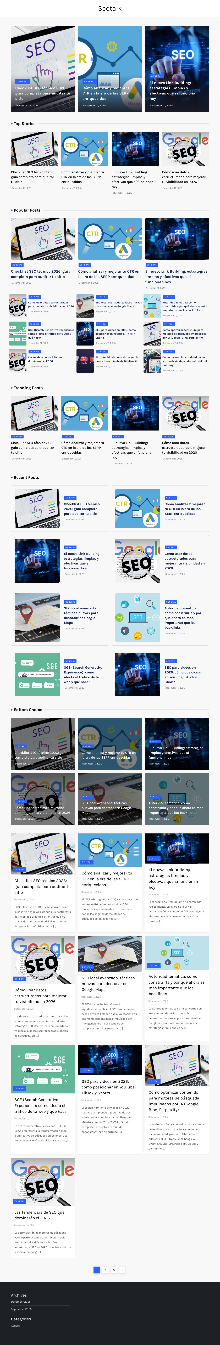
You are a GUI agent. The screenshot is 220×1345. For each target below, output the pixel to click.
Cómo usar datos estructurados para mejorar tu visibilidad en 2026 (183, 177)
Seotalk (110, 8)
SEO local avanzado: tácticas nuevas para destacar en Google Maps (107, 808)
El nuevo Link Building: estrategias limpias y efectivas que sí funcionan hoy (176, 276)
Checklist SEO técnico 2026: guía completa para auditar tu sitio (42, 93)
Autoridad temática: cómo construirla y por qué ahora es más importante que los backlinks (184, 306)
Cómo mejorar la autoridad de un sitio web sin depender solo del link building (185, 361)
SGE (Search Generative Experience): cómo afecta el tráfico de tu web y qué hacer (51, 333)
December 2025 (21, 1301)
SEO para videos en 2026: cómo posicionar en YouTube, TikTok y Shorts (115, 333)
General (22, 81)
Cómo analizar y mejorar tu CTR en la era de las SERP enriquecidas (107, 93)
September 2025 (21, 1309)
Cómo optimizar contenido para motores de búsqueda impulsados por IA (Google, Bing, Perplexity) (184, 333)
